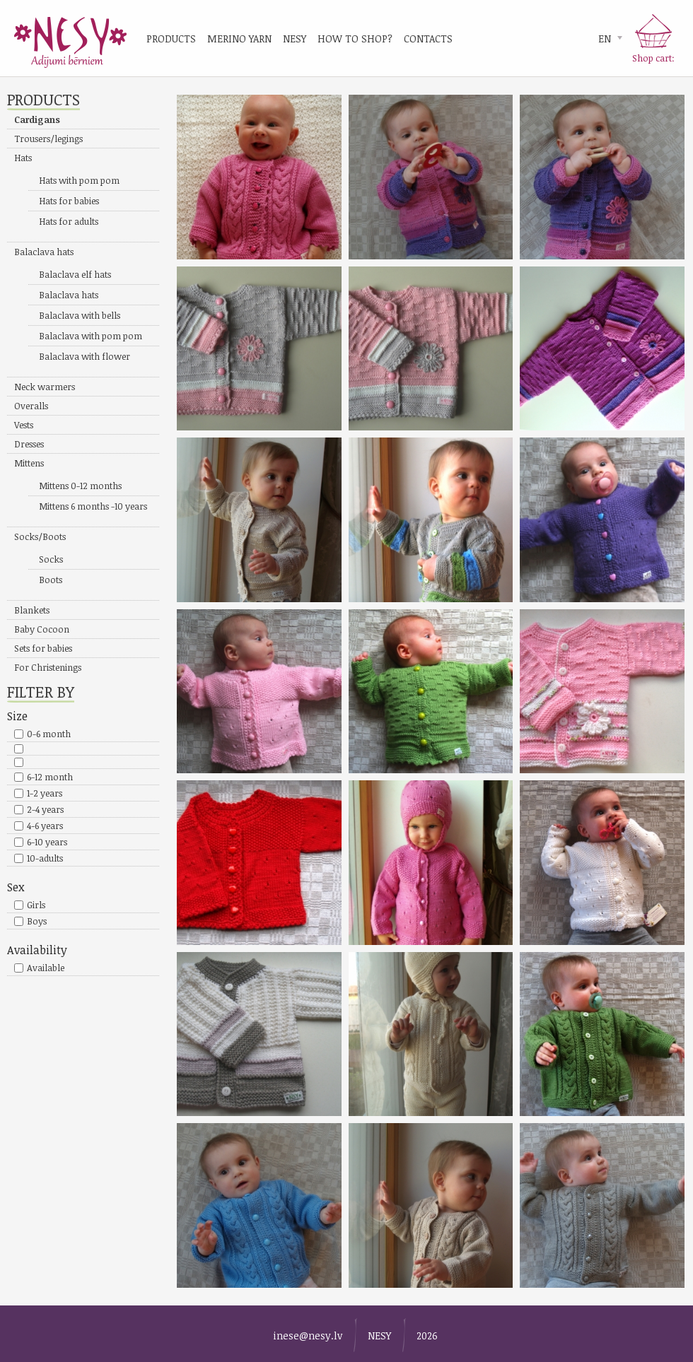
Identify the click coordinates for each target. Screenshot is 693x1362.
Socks (51, 559)
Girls (36, 904)
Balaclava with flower (84, 356)
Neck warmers (44, 386)
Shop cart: (653, 58)
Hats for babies (69, 200)
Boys (37, 921)
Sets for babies (43, 648)
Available (45, 967)
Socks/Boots (40, 536)
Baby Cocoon (41, 629)
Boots (50, 579)
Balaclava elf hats (75, 274)
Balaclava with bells (79, 315)
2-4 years (45, 809)
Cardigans (37, 119)
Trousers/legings (48, 138)
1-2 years (44, 793)
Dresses (29, 444)
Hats (23, 157)
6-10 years (47, 841)
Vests (23, 424)
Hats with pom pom (79, 180)
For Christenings (47, 667)
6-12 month (50, 776)
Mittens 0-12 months (80, 485)
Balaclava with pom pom (90, 335)
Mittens (29, 463)
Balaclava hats (44, 251)
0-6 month (49, 733)
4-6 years (45, 825)
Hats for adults (68, 221)
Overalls (31, 405)
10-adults (45, 858)
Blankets (32, 610)
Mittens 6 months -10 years (93, 506)
